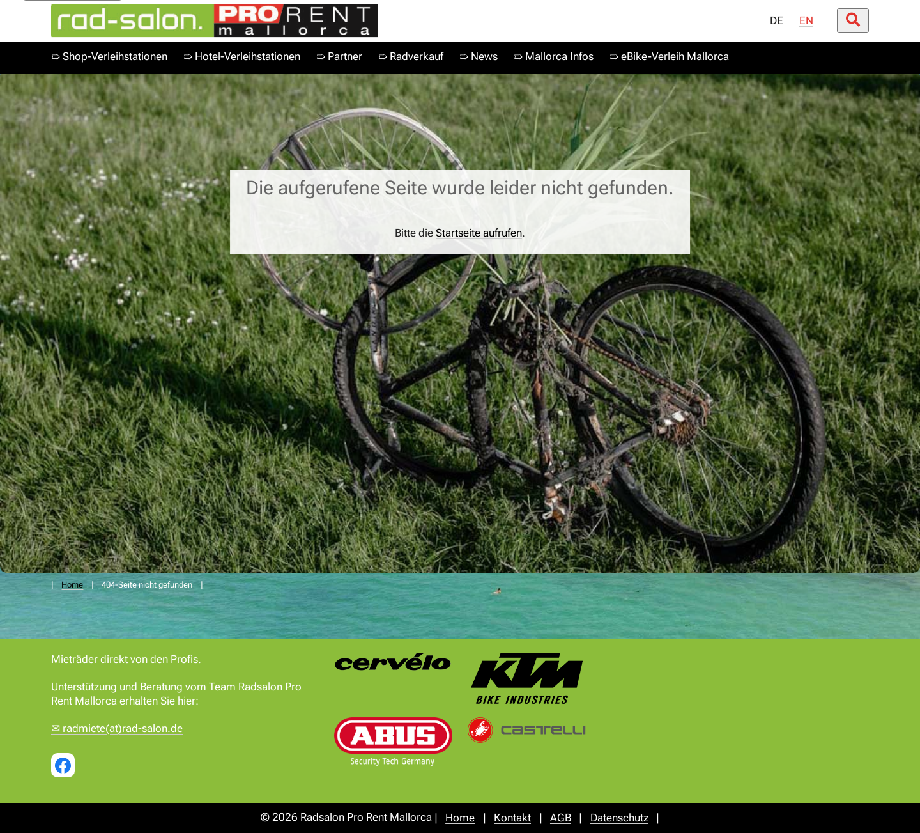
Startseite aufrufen (479, 233)
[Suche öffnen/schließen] (853, 20)
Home (72, 584)
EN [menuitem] (806, 21)
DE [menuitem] (776, 21)
